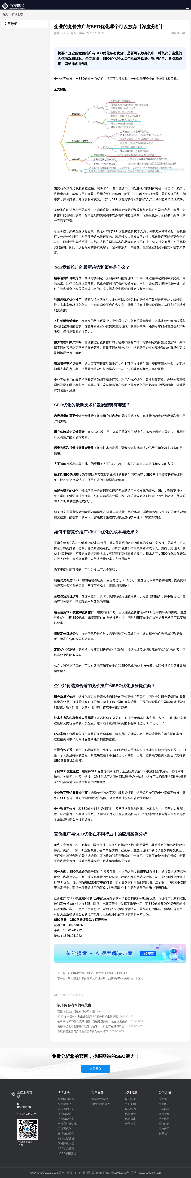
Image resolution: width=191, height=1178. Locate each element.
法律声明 (164, 1128)
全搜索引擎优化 (67, 1123)
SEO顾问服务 (66, 1108)
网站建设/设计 (99, 1098)
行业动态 (17, 14)
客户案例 (130, 1103)
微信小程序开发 (100, 1103)
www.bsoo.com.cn (150, 1172)
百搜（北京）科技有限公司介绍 (76, 1011)
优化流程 (130, 1113)
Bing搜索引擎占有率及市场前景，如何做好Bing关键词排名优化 (105, 978)
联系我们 (164, 1133)
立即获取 (95, 1068)
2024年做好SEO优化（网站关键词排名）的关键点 (98, 973)
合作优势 (164, 1118)
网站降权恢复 (66, 1143)
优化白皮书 (131, 1118)
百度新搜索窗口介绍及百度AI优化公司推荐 (82, 1031)
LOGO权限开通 (67, 1153)
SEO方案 (130, 1098)
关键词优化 (64, 1128)
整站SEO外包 (66, 1098)
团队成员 (164, 1108)
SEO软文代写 (66, 1148)
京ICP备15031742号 (117, 1172)
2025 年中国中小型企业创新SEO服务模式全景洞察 (87, 1016)
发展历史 (164, 1103)
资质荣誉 (164, 1113)
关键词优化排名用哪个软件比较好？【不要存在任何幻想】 (92, 1026)
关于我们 (164, 1098)
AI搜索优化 (64, 1103)
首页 (5, 14)
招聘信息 (164, 1123)
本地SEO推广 (66, 1113)
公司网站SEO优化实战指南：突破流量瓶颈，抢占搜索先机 (92, 1021)
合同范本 (130, 1123)
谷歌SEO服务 (66, 1118)
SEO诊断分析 (66, 1138)
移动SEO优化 (66, 1133)
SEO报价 (130, 1108)
